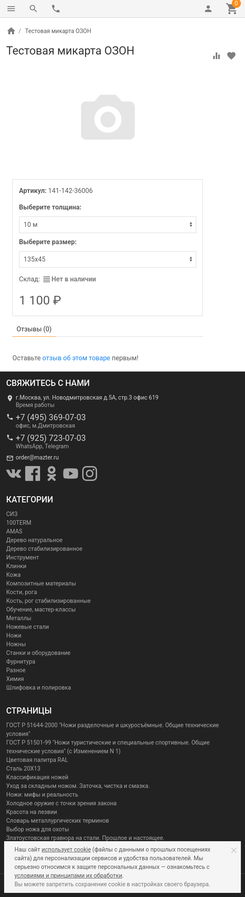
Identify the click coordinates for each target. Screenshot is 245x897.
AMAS (14, 531)
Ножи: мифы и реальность (42, 794)
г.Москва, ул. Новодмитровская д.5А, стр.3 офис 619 (87, 397)
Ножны (16, 644)
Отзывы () (34, 329)
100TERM (18, 522)
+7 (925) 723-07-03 (51, 438)
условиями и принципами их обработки (68, 875)
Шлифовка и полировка (38, 687)
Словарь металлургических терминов (57, 820)
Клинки (16, 566)
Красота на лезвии (31, 812)
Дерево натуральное (34, 540)
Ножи (13, 635)
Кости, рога (21, 592)
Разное (16, 670)
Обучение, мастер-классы (41, 609)
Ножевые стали (27, 626)
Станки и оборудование (38, 653)
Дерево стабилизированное (44, 548)
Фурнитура (20, 661)
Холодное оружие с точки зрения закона (61, 803)
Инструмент (22, 557)
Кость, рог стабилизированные (48, 600)
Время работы (35, 405)
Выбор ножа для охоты (37, 829)
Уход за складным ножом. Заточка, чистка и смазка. (78, 786)
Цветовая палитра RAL (37, 760)
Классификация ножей (37, 777)
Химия (15, 679)
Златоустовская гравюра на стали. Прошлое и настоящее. (85, 838)
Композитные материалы (41, 583)
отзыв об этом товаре (76, 358)
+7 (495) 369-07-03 (51, 417)
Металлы (18, 618)
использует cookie (66, 849)
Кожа (13, 574)
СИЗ (11, 514)
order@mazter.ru (37, 457)
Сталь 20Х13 (23, 768)
